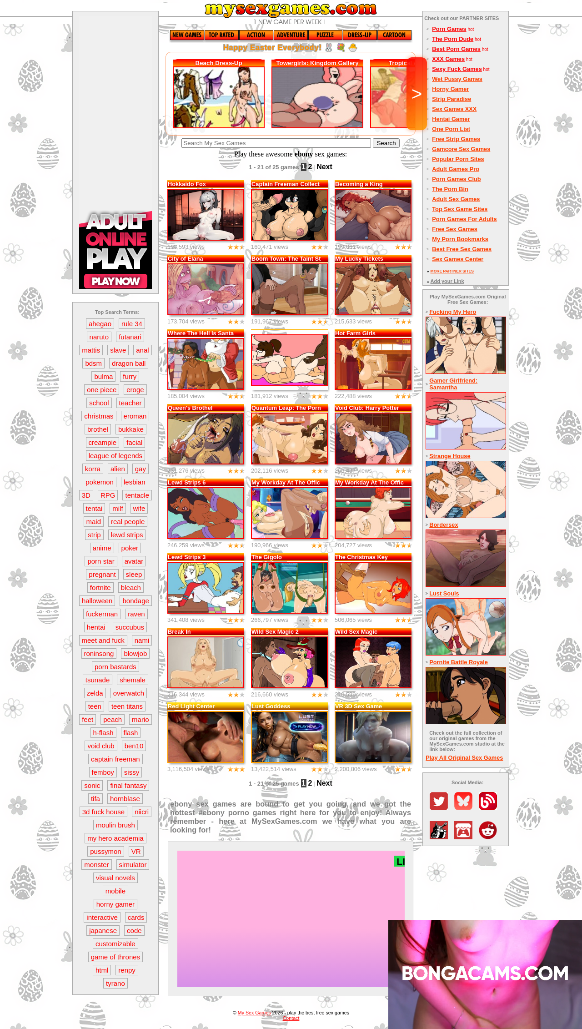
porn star (100, 561)
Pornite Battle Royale (458, 662)
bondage (135, 601)
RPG (107, 495)
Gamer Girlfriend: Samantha (453, 384)
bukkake (131, 429)
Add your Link (447, 281)
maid (93, 521)
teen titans (127, 706)
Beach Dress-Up (219, 63)
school (99, 403)
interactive (101, 917)
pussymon (105, 851)
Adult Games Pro (455, 169)
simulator (133, 864)
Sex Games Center (457, 259)
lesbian (135, 482)
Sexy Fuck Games (457, 69)
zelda (95, 693)
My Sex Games (254, 1012)
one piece (101, 389)
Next (324, 167)
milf (117, 508)
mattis (91, 350)
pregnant (102, 574)
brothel (97, 429)
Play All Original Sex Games (464, 757)
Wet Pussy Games (457, 79)
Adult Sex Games (456, 199)
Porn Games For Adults (464, 219)
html (101, 970)
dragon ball (129, 363)
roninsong (99, 653)
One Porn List (451, 129)
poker (130, 548)
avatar (134, 561)
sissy (131, 772)
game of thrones (115, 957)
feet (87, 719)
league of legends (115, 455)
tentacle (137, 495)
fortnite (100, 587)
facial (134, 442)
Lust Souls (444, 593)
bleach (131, 587)
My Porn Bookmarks (460, 239)
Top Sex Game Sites (459, 209)
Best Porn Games (456, 48)
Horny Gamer (450, 89)
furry (129, 376)
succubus (129, 627)
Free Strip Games (456, 139)
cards (136, 917)
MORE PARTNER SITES (452, 271)
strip (94, 535)
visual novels (115, 878)
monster (96, 864)
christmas (98, 416)
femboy (103, 772)
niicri (142, 812)
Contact (291, 1018)
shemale (133, 680)
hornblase (125, 798)
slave (118, 350)
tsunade (97, 680)
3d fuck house (103, 812)
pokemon (99, 482)
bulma (103, 376)
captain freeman (115, 759)
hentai (96, 627)
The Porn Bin (450, 189)
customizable (115, 944)
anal (142, 350)
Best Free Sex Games (462, 249)
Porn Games (449, 28)
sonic (92, 785)
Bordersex (443, 524)
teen (94, 706)
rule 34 (131, 324)
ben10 (134, 746)
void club (100, 746)
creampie (103, 442)
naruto (99, 337)
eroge (135, 389)
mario (140, 719)
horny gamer (115, 904)
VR (136, 851)
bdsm (93, 363)
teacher (130, 403)
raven (136, 614)
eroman (135, 416)
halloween (97, 601)
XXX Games (448, 58)
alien (117, 469)
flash (131, 732)
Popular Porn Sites (458, 159)
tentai (94, 508)
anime (102, 548)
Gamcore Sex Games (461, 149)
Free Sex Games (454, 229)
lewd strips (127, 535)
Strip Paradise (451, 99)
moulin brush (115, 825)
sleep (134, 574)
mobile (115, 891)
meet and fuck (103, 640)
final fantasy (128, 785)
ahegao (100, 324)
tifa (95, 798)
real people (128, 521)
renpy (126, 970)
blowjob (135, 653)
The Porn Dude (452, 38)
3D (86, 495)
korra (92, 469)
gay (140, 469)
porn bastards (115, 667)
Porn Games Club (456, 179)
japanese (103, 930)
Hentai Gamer (451, 119)
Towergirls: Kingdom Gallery (317, 63)
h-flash (103, 732)
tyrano (115, 983)
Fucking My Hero (452, 311)
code (134, 930)
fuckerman (102, 614)
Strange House (449, 456)
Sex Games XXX (454, 109)
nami (142, 640)
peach (112, 719)
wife (139, 508)
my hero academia (115, 838)
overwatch (128, 693)
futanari (130, 337)
